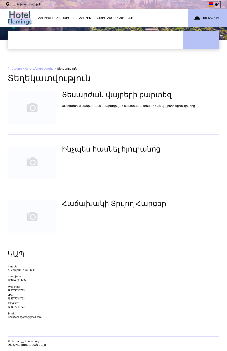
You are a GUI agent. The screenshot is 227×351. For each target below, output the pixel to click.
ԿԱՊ (131, 18)
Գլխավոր (15, 68)
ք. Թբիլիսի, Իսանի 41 (21, 270)
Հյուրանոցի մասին (39, 68)
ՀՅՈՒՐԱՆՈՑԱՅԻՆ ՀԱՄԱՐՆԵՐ (101, 18)
